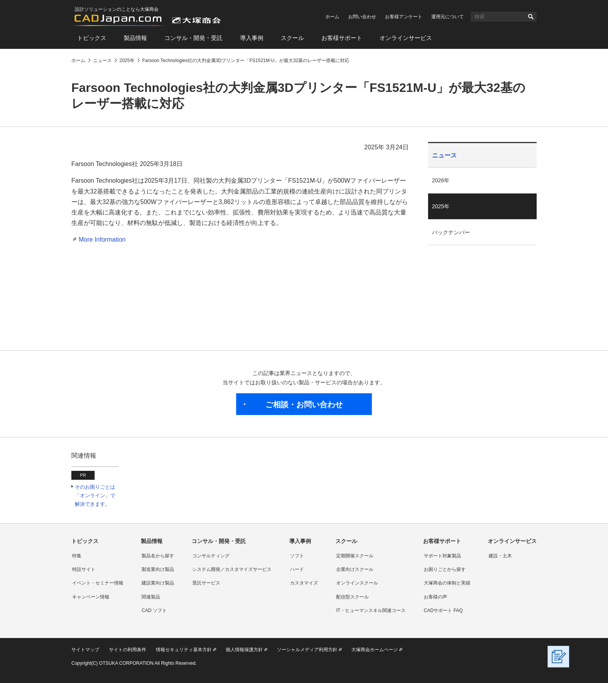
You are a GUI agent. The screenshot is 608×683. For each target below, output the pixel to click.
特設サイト (83, 569)
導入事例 (251, 38)
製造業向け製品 (158, 569)
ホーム (332, 16)
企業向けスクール (354, 569)
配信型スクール (352, 597)
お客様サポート (341, 38)
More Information (102, 239)
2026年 (440, 180)
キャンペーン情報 (90, 597)
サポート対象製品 (442, 556)
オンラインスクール (357, 583)
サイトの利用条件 (127, 649)
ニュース (444, 155)
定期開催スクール (354, 556)
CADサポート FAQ (443, 610)
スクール (292, 38)
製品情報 (135, 38)
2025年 (440, 206)
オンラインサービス (406, 38)
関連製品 (151, 597)
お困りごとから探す (445, 569)
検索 (531, 17)
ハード (297, 569)
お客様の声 (435, 597)
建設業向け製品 (158, 583)
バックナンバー (451, 232)
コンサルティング (211, 556)
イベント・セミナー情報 (97, 583)
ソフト (297, 556)
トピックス (91, 38)
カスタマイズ (304, 583)
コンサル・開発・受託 (193, 38)
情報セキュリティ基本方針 (184, 649)
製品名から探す (158, 556)
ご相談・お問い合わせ (304, 404)
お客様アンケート (403, 16)
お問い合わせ (362, 16)
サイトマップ (85, 649)
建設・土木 (500, 556)
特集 (76, 556)
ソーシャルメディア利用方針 (307, 649)
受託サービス (206, 583)
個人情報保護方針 (244, 649)
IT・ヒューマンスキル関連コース (371, 610)
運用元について (447, 16)
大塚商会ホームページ (374, 649)
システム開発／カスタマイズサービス (231, 569)
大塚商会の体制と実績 (447, 583)
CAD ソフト (154, 610)
